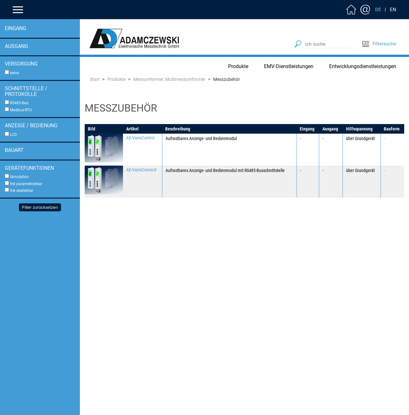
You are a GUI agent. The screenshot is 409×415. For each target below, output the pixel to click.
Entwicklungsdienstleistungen (362, 66)
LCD (13, 134)
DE (378, 9)
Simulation (19, 177)
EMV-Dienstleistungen (288, 66)
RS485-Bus (19, 103)
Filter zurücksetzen (40, 207)
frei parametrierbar (26, 184)
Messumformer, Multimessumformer (169, 79)
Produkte (238, 66)
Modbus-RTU (21, 110)
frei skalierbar (21, 190)
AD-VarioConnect (141, 169)
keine (14, 73)
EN (393, 9)
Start (95, 79)
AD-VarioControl (140, 137)
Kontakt (365, 9)
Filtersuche (379, 44)
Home (351, 9)
